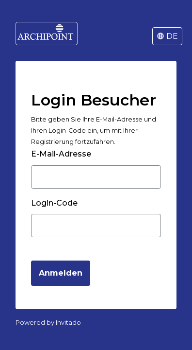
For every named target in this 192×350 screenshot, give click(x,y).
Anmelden (60, 273)
